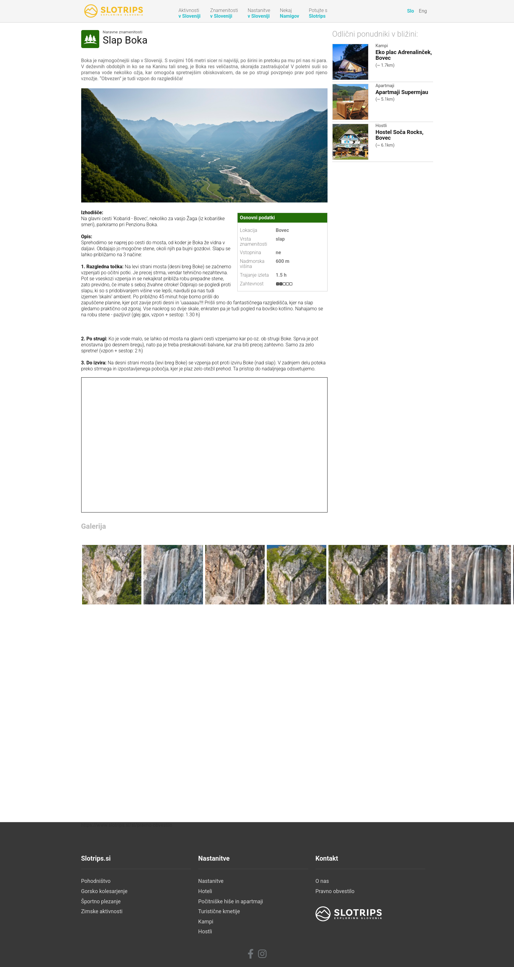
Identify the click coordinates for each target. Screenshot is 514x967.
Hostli (381, 125)
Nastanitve (210, 881)
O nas (322, 881)
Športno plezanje (101, 902)
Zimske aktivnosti (102, 911)
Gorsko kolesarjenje (104, 891)
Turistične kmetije (219, 911)
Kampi (382, 45)
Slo (410, 11)
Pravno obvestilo (335, 891)
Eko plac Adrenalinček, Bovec (404, 55)
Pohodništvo (96, 881)
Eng (423, 11)
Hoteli (205, 891)
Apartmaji (385, 85)
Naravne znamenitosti (123, 32)
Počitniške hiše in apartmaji (230, 902)
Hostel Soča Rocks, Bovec (400, 135)
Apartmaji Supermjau (402, 92)
